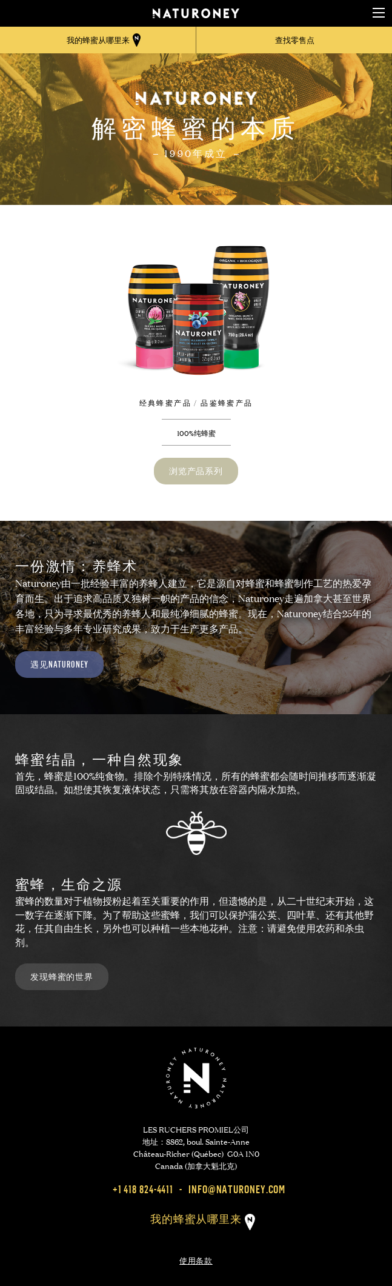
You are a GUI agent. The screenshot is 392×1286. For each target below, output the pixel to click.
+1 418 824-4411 (143, 1189)
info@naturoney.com (236, 1189)
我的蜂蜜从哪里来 (196, 1219)
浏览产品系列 (196, 471)
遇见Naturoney (59, 664)
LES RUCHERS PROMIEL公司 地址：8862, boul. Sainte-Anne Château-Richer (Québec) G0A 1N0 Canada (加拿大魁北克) (196, 1147)
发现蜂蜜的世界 (61, 976)
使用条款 (196, 1259)
